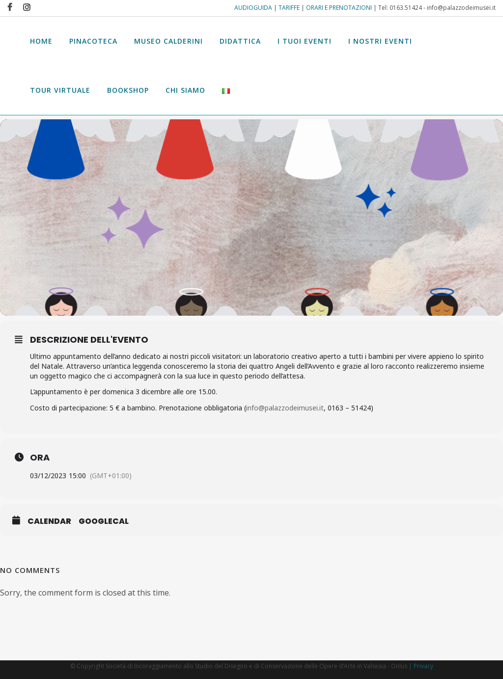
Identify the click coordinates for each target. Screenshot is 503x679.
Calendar (49, 522)
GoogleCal (104, 522)
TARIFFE (289, 7)
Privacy (423, 666)
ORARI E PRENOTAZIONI (339, 7)
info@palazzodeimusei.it (285, 408)
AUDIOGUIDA (253, 7)
